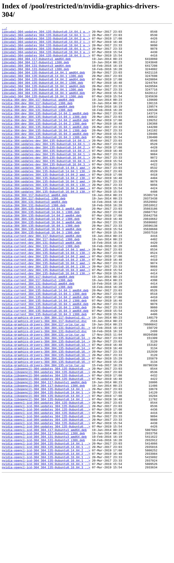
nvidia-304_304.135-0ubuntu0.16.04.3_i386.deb (41, 274)
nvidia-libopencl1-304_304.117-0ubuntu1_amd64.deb (44, 454)
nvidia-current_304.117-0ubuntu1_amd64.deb (38, 327)
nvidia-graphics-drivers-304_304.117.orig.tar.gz (43, 384)
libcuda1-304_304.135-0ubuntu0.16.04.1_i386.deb (42, 102)
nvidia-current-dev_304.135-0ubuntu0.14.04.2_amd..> (46, 302)
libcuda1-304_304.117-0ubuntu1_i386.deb (35, 70)
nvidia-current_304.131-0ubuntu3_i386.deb (37, 339)
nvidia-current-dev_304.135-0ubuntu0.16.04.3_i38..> (46, 323)
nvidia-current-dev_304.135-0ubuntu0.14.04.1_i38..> (46, 298)
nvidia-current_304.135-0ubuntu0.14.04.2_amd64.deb (45, 351)
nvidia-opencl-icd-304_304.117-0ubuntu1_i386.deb (43, 515)
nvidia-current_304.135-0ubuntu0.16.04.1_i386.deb (44, 364)
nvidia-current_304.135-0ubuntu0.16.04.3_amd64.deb (45, 368)
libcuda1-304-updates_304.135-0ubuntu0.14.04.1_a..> (46, 33)
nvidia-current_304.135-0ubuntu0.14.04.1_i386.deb (44, 347)
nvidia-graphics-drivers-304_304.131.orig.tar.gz (43, 396)
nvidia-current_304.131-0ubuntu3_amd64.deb (38, 335)
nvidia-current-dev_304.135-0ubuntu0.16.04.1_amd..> (46, 311)
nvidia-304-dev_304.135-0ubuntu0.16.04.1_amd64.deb (45, 147)
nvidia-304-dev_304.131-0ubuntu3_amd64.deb (38, 123)
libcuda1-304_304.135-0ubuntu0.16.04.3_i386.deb (42, 110)
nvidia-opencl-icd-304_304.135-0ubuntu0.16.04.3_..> (46, 552)
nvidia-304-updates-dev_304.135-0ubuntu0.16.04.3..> (46, 188)
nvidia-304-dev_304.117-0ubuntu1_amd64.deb (38, 115)
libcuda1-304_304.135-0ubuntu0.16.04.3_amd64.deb (43, 106)
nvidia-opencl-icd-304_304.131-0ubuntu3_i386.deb (43, 523)
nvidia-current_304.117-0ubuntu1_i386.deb (37, 331)
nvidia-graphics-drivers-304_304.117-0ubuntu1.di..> (46, 376)
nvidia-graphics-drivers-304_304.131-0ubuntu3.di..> (46, 388)
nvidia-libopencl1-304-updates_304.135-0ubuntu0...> (46, 437)
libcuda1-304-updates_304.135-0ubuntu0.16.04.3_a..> (46, 57)
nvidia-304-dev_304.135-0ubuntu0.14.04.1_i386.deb (44, 135)
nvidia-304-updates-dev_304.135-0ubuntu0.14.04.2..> (46, 172)
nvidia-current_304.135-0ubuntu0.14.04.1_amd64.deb (45, 343)
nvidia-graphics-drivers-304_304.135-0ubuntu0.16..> (46, 417)
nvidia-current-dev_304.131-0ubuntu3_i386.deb (41, 290)
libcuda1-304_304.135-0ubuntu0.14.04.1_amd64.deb (43, 82)
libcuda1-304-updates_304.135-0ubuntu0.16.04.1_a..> (46, 49)
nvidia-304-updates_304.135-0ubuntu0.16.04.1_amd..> (46, 213)
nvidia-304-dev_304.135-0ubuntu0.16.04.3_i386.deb (44, 159)
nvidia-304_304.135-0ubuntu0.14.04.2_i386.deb (41, 258)
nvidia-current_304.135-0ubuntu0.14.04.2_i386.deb (44, 356)
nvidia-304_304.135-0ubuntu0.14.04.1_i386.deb (41, 249)
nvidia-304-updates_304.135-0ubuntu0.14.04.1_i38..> (46, 200)
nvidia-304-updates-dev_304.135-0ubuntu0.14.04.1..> (46, 164)
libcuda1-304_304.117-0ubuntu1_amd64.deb (36, 66)
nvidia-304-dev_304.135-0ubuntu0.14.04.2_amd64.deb (45, 139)
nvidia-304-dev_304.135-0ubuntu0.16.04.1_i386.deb (44, 151)
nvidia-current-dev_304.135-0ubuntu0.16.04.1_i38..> (46, 315)
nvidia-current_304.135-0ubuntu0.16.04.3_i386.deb (44, 372)
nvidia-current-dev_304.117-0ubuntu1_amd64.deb (41, 278)
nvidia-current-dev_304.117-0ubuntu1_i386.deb (41, 282)
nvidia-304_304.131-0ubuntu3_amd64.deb (34, 237)
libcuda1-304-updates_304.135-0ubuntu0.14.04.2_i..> (46, 45)
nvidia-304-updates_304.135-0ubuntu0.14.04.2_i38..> (46, 209)
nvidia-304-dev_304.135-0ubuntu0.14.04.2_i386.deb (44, 143)
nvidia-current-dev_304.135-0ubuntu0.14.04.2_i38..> (46, 307)
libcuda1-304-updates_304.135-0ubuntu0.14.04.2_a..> (46, 41)
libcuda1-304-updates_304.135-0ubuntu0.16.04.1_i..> (46, 53)
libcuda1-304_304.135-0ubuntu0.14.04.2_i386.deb (42, 94)
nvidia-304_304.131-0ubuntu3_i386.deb (33, 241)
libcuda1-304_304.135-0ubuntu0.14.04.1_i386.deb (42, 86)
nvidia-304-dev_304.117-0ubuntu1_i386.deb (37, 119)
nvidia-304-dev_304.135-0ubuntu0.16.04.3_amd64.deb (45, 155)
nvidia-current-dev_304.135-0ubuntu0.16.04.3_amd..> (46, 319)
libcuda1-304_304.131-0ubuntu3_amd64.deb (36, 74)
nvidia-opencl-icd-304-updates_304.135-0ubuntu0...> (46, 478)
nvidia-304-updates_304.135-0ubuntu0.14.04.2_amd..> (46, 204)
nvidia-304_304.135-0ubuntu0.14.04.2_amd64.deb (41, 253)
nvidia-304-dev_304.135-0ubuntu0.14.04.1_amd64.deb (45, 131)
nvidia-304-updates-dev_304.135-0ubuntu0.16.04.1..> (46, 180)
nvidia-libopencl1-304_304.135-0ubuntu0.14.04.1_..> (46, 462)
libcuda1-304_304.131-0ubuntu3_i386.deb (35, 78)
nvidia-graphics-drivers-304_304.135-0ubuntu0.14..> (46, 400)
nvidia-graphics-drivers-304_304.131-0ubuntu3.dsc (44, 392)
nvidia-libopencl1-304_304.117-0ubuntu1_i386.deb (43, 458)
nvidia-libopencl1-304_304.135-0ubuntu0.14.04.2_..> (46, 470)
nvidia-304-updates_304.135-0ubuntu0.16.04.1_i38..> (46, 217)
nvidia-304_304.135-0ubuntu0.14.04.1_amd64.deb (41, 245)
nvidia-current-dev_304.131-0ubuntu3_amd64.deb (41, 286)
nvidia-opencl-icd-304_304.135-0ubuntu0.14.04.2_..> (46, 535)
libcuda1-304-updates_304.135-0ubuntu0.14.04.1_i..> (46, 37)
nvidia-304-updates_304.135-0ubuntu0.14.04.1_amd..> (46, 196)
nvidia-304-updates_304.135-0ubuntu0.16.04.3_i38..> (46, 225)
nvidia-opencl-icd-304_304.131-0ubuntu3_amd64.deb (44, 519)
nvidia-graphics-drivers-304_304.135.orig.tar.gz (43, 433)
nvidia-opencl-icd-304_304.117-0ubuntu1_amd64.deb (44, 511)
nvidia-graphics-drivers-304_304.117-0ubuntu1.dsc (44, 380)
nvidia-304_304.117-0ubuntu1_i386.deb (33, 233)
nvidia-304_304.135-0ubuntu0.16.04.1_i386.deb (41, 266)
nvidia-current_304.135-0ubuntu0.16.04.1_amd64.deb (45, 360)
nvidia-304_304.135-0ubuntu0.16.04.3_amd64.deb (41, 270)
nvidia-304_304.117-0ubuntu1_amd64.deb (34, 229)
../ (4, 29)
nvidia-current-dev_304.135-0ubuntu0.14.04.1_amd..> (46, 294)
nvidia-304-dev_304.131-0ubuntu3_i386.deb (37, 127)
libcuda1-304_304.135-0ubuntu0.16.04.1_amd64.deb (43, 98)
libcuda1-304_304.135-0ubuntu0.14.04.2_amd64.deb (43, 90)
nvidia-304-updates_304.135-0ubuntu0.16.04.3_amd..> (46, 221)
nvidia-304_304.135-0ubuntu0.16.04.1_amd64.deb (41, 262)
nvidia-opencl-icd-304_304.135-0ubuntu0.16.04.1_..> (46, 543)
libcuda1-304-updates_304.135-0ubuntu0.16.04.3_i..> (46, 61)
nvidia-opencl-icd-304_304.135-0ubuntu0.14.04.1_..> (46, 527)
